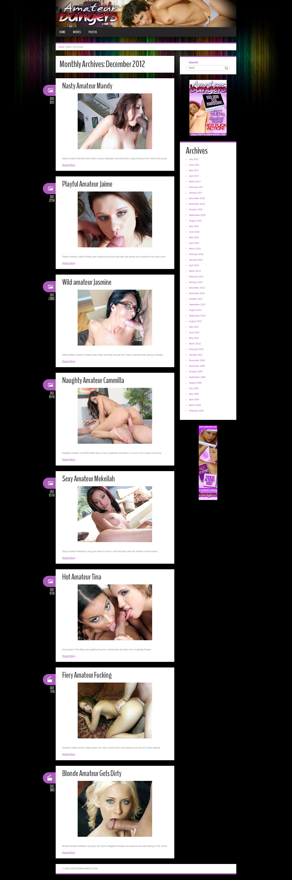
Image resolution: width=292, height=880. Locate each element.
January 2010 (196, 355)
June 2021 (194, 165)
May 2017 (194, 171)
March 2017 (195, 182)
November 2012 (197, 293)
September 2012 (197, 305)
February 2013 (196, 277)
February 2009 (196, 411)
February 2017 (196, 187)
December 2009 (197, 361)
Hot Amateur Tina (82, 577)
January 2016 (196, 260)
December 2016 (197, 198)
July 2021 (194, 159)
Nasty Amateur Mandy (88, 85)
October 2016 (196, 210)
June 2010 (194, 333)
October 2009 (196, 372)
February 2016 (196, 254)
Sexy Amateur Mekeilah (89, 478)
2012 (68, 47)
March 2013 (195, 271)
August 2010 (195, 321)
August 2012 (195, 310)
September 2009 (197, 377)
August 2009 (195, 383)
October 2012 (196, 299)
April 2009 (194, 400)
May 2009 (194, 394)
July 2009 (194, 388)
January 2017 (196, 193)
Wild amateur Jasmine (87, 282)
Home (62, 32)
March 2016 (195, 249)
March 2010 (195, 344)
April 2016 (194, 243)
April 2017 (194, 176)
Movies (77, 32)
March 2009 (195, 405)
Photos (92, 32)
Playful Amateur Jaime (88, 184)
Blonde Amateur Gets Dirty (93, 773)
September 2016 (197, 215)
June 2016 (194, 232)
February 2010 (196, 349)
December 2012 (197, 288)
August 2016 (195, 221)
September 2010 (197, 316)
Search (194, 62)
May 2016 (194, 238)
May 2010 (194, 338)
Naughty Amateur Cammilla (94, 380)
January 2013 (196, 282)
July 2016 (194, 226)
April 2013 (194, 266)
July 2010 (194, 327)
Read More (68, 165)
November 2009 (197, 366)
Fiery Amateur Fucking (88, 675)
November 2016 (197, 204)
